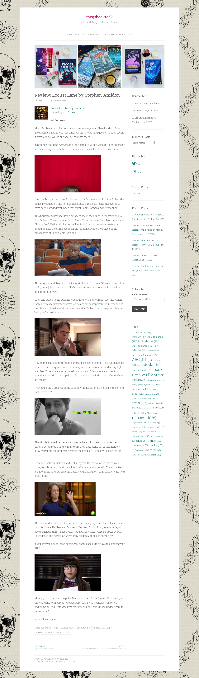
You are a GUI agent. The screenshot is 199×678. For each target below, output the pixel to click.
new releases (64, 632)
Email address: (140, 294)
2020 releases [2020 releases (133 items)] (141, 332)
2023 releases (43, 628)
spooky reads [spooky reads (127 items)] (141, 436)
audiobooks (67, 628)
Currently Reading (114, 34)
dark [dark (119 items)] (146, 389)
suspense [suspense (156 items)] (139, 440)
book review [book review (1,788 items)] (147, 372)
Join (130, 34)
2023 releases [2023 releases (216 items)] (148, 341)
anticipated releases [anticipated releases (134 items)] (145, 355)
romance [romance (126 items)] (139, 427)
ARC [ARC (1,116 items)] (140, 359)
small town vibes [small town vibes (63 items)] (150, 432)
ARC (56, 628)
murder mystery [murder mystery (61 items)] (147, 408)
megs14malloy (63, 100)
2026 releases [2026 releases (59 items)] (153, 351)
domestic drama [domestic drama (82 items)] (152, 394)
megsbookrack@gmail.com (146, 103)
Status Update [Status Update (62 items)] (157, 436)
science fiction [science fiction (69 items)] (153, 427)
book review (83, 628)
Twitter (138, 163)
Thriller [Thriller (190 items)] (155, 440)
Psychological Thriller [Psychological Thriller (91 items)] (142, 422)
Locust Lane (58, 108)
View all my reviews (46, 619)
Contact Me (94, 34)
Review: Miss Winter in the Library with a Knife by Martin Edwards (147, 229)
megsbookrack (99, 16)
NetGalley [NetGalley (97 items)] (144, 413)
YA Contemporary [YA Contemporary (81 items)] (140, 450)
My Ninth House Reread (57, 647)
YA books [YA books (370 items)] (154, 445)
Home (69, 34)
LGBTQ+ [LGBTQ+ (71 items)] (152, 403)
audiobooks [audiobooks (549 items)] (149, 364)
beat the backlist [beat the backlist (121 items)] (142, 370)
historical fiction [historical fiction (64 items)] (151, 398)
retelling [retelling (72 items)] (157, 423)
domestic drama (45, 632)
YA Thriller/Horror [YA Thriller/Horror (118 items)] (149, 454)
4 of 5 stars (69, 112)
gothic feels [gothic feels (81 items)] (138, 398)
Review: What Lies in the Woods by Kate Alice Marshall (103, 647)
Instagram (139, 171)
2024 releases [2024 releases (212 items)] (142, 345)
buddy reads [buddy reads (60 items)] (152, 380)
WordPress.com (67, 661)
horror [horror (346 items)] (139, 403)
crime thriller (102, 628)
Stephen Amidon (78, 108)
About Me (80, 34)
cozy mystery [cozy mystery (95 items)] (146, 384)
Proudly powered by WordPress (51, 658)
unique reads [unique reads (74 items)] (138, 445)
